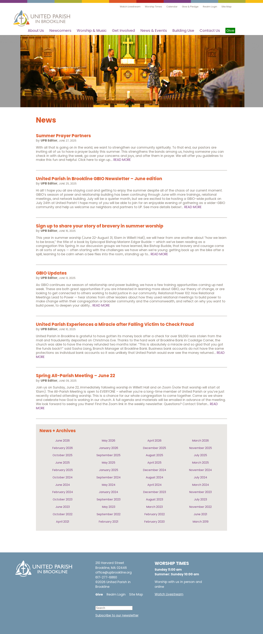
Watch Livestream (130, 6)
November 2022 (200, 507)
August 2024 (154, 477)
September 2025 (108, 455)
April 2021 (62, 522)
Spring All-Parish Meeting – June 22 (75, 376)
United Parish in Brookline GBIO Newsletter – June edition (99, 179)
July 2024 (200, 477)
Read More (122, 160)
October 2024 (63, 477)
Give (99, 594)
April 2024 (154, 485)
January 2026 (108, 448)
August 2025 (154, 455)
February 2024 (62, 492)
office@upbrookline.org (113, 572)
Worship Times (153, 6)
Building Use (183, 30)
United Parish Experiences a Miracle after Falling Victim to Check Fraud (115, 324)
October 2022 (62, 514)
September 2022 (108, 514)
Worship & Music (92, 30)
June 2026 (62, 440)
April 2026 (154, 440)
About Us (36, 30)
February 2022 (154, 514)
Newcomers (60, 30)
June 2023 (62, 507)
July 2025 (200, 455)
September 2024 (108, 477)
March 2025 (200, 463)
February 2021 (108, 522)
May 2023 (108, 507)
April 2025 (154, 463)
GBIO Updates (51, 273)
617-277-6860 (106, 577)
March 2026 (200, 440)
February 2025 (62, 470)
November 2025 (200, 448)
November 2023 (200, 492)
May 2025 (108, 463)
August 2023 (154, 499)
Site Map (226, 6)
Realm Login (210, 6)
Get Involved (123, 30)
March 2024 (200, 485)
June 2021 (200, 514)
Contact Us (210, 30)
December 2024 (154, 470)
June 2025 (62, 463)
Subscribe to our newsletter (117, 615)
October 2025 (62, 455)
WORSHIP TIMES (172, 563)
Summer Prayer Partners (63, 136)
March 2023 (154, 507)
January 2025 (108, 470)
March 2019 (200, 522)
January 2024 (108, 492)
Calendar (172, 6)
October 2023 (62, 499)
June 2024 (62, 485)
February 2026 (62, 448)
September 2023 (108, 499)
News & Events (153, 30)
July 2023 (200, 499)
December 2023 (154, 492)
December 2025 (154, 448)
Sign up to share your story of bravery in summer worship (99, 226)
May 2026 (108, 440)
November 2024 (200, 470)
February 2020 (154, 522)
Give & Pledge (190, 6)
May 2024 (108, 485)
